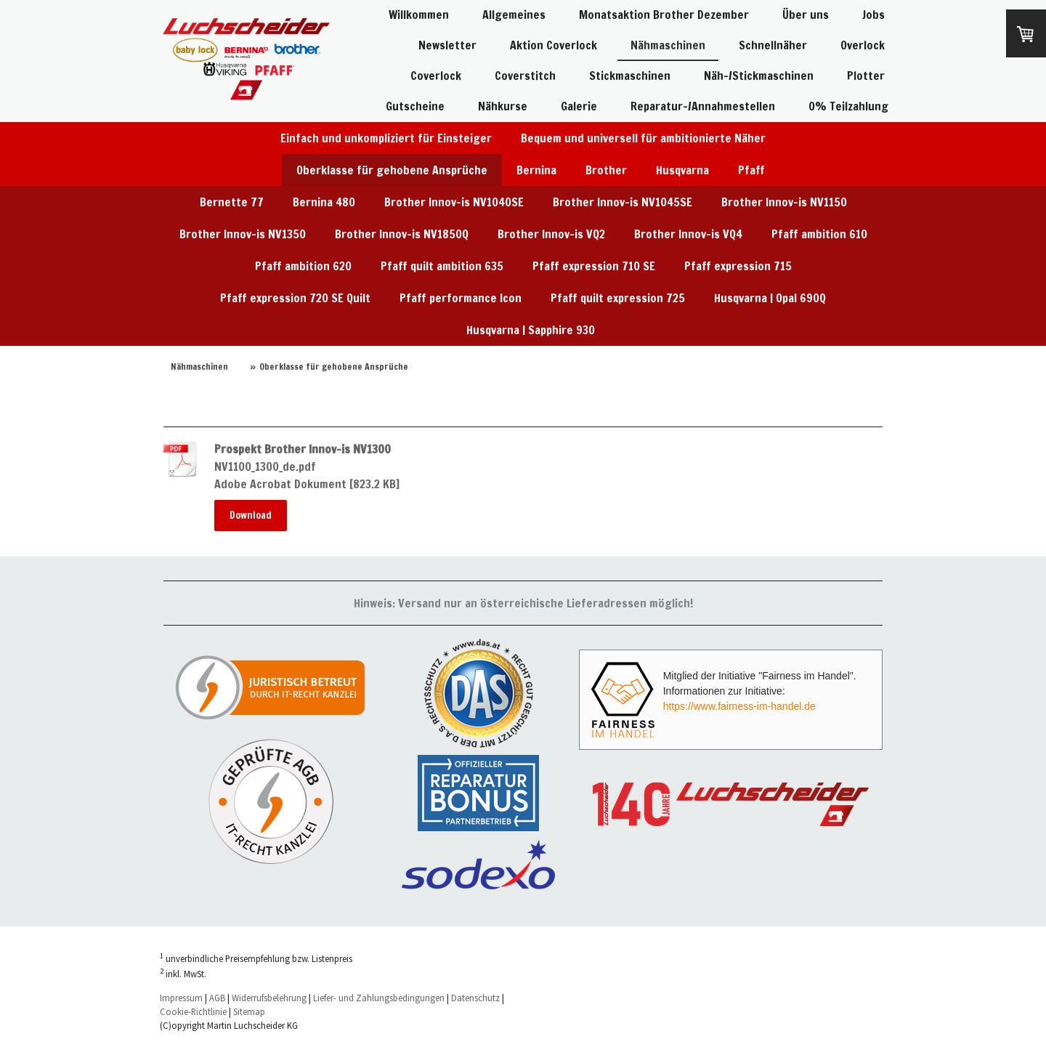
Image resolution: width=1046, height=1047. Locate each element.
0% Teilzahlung (848, 106)
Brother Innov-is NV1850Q (402, 234)
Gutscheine (415, 106)
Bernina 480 (324, 202)
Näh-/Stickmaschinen (759, 76)
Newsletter (447, 45)
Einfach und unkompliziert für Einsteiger (386, 138)
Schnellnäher (773, 45)
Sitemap (249, 1011)
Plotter (866, 76)
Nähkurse (502, 106)
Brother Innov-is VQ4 (688, 234)
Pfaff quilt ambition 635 (442, 266)
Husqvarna (682, 170)
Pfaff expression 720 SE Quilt (295, 298)
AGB (217, 997)
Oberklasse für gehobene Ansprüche (391, 170)
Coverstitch (525, 76)
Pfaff (751, 170)
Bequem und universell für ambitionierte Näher (643, 138)
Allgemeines (514, 15)
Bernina (536, 170)
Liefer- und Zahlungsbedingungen (379, 997)
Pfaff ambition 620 (303, 266)
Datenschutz (475, 997)
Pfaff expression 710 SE (593, 266)
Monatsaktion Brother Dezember (664, 15)
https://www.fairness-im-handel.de (739, 706)
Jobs (873, 15)
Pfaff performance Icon (461, 298)
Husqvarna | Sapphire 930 (530, 330)
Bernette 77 (232, 202)
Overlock (862, 45)
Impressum (181, 997)
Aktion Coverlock (553, 45)
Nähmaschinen (668, 45)
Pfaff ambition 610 (819, 234)
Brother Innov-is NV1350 (242, 234)
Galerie (579, 106)
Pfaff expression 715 (738, 266)
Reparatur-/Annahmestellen (703, 106)
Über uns (805, 15)
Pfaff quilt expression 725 (618, 298)
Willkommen (419, 15)
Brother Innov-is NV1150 (784, 202)
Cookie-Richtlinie (193, 1011)
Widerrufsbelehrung (269, 997)
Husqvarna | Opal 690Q (770, 298)
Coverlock (435, 76)
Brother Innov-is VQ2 (551, 234)
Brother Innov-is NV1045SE (622, 202)
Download (251, 515)
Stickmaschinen (629, 76)
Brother (606, 170)
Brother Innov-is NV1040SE (454, 202)
